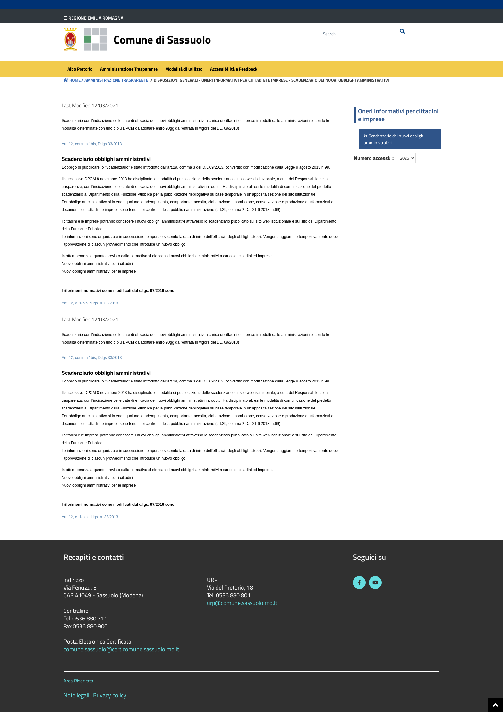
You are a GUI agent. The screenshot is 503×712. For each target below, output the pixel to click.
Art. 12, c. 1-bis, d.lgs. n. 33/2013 (90, 303)
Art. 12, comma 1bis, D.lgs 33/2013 (92, 144)
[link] (400, 139)
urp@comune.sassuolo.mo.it (242, 603)
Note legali (76, 695)
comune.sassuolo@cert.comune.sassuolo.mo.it (122, 649)
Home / (73, 80)
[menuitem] (80, 69)
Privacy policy (109, 695)
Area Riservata (78, 680)
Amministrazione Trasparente (115, 80)
